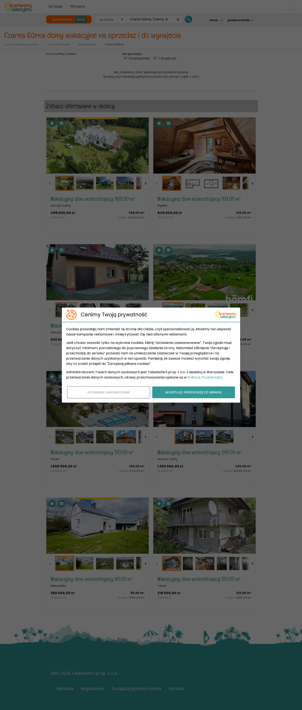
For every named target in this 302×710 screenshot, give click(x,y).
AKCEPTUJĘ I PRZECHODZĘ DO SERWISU (193, 392)
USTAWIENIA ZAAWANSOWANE (108, 392)
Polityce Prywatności (204, 377)
